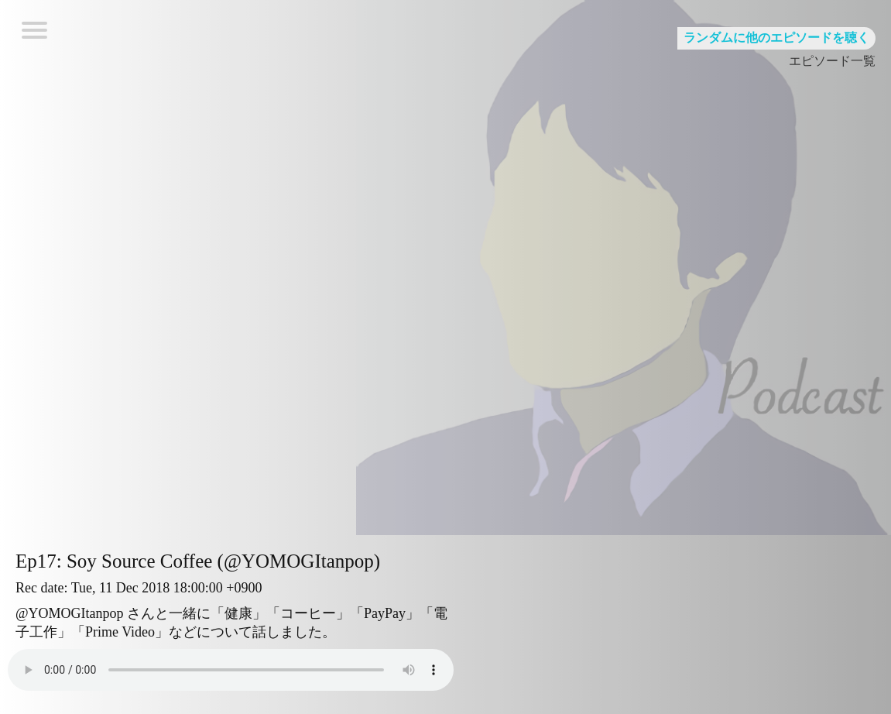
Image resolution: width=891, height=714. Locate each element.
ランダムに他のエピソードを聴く (776, 37)
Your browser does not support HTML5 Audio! (231, 670)
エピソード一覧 (832, 60)
